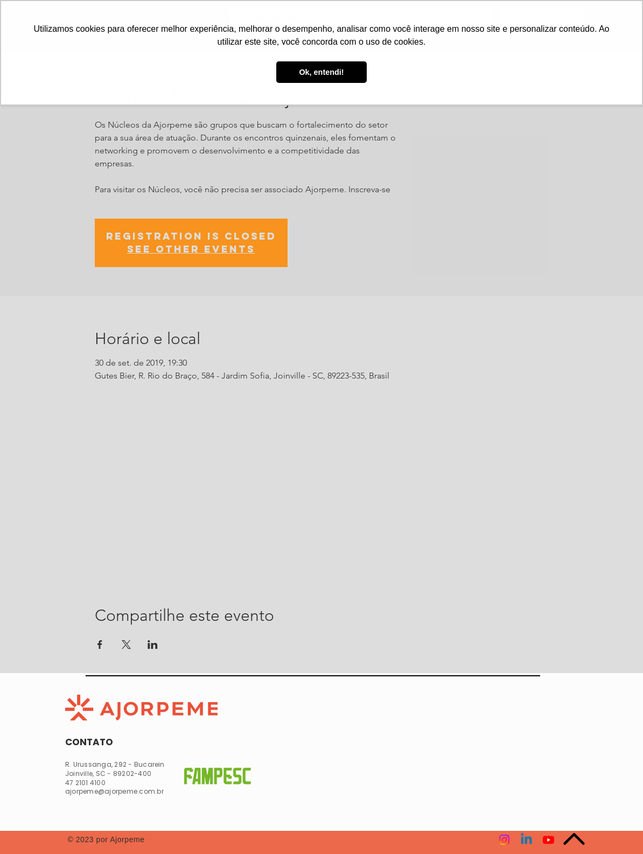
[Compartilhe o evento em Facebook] (100, 644)
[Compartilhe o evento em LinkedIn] (153, 644)
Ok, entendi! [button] (321, 72)
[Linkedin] (526, 839)
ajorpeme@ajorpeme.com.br (114, 791)
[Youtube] (548, 839)
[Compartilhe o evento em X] (126, 644)
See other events (191, 249)
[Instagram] (504, 839)
